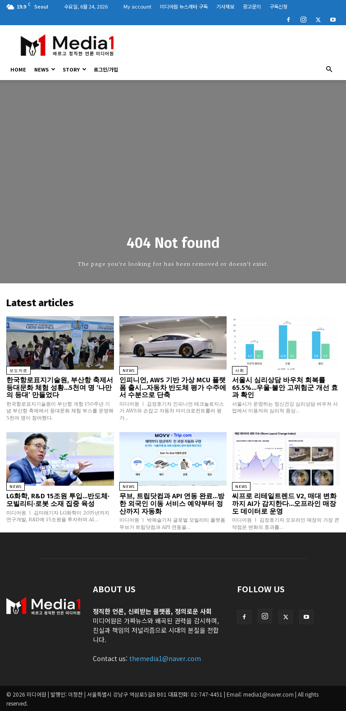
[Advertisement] (233, 44)
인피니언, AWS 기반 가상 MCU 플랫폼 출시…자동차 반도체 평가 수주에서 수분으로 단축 (172, 387)
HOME (18, 69)
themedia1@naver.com (165, 657)
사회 (239, 370)
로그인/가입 (106, 69)
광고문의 (252, 6)
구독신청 (278, 6)
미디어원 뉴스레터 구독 (184, 6)
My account (137, 6)
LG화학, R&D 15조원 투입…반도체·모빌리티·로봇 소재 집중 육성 (57, 500)
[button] (329, 69)
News (44, 69)
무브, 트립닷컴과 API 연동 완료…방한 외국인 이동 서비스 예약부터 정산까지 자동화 (171, 503)
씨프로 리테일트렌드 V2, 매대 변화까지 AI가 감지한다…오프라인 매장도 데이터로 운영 (284, 503)
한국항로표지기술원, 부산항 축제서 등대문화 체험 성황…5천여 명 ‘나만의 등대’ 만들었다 (59, 387)
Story (74, 69)
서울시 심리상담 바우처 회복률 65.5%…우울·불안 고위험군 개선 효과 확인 (284, 387)
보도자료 (18, 370)
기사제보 (225, 6)
